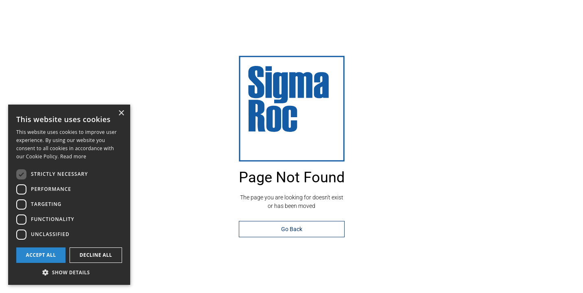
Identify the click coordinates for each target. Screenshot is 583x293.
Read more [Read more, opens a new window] (73, 156)
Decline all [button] (96, 254)
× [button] (121, 113)
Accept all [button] (41, 254)
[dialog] (69, 195)
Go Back (291, 229)
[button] (69, 272)
